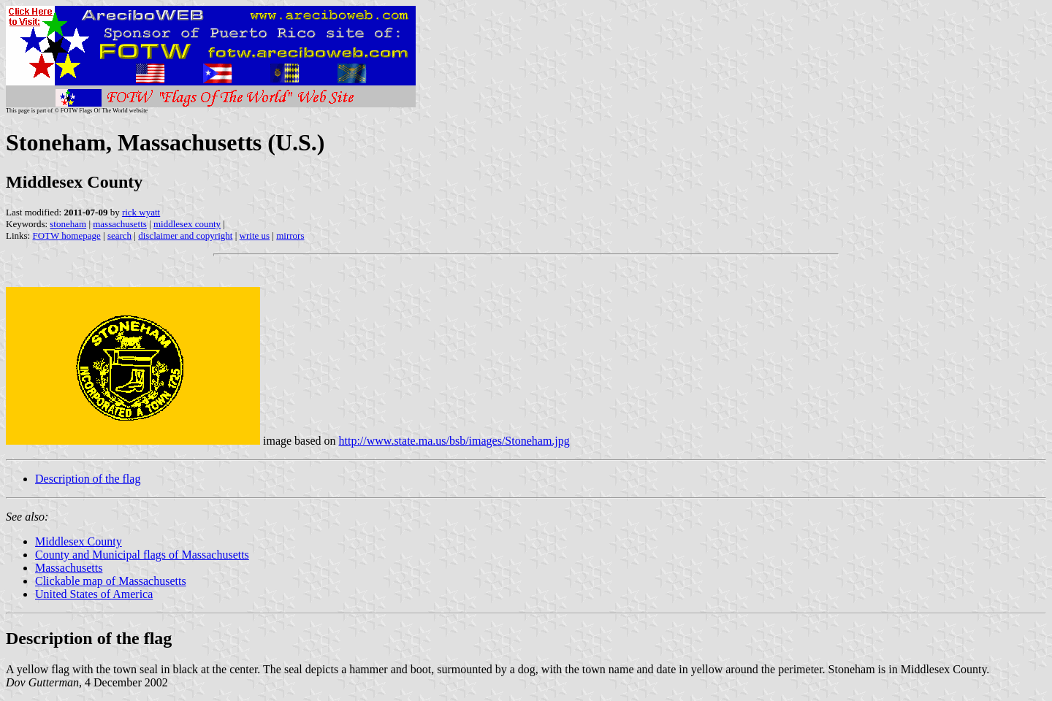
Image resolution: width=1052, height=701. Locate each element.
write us (255, 235)
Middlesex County (78, 541)
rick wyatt (141, 212)
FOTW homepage (66, 235)
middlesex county (187, 223)
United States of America (94, 594)
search (119, 235)
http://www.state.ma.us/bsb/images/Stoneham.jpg (454, 440)
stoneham (68, 223)
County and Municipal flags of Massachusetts (142, 554)
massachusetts (120, 223)
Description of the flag (87, 478)
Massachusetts (68, 568)
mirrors (290, 235)
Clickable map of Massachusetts (110, 581)
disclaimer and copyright (185, 235)
